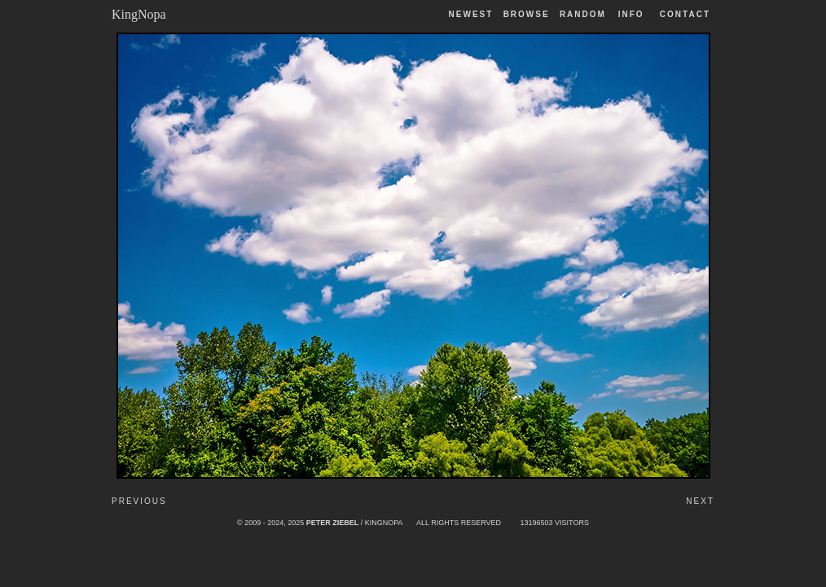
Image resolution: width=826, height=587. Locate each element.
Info (631, 14)
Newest (471, 14)
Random (585, 14)
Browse (526, 14)
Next (700, 501)
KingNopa (139, 14)
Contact (685, 14)
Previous (139, 501)
